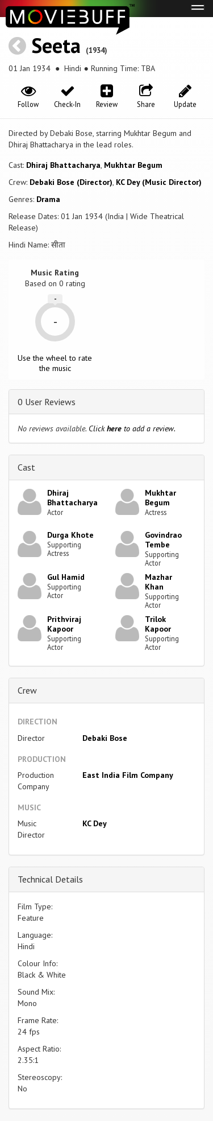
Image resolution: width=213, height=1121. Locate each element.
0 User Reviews (47, 401)
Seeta (56, 45)
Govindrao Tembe (163, 540)
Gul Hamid (66, 577)
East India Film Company (127, 775)
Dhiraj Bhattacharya (63, 165)
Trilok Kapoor (158, 624)
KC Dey (94, 823)
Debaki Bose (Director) (71, 182)
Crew (27, 690)
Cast (26, 467)
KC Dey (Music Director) (159, 182)
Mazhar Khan (158, 582)
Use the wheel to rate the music (55, 363)
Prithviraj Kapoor (64, 624)
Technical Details (50, 879)
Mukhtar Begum (133, 165)
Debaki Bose (104, 738)
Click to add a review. (132, 428)
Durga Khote (70, 535)
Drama (48, 199)
